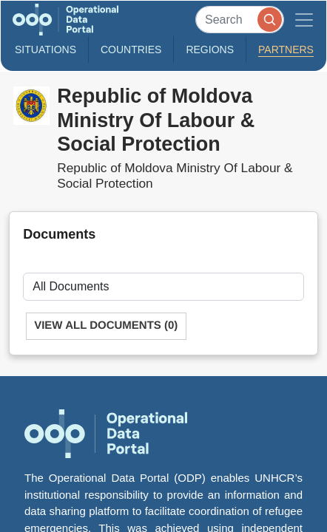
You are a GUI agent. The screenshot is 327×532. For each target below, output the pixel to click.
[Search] (239, 19)
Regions (210, 49)
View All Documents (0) (106, 325)
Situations (45, 49)
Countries (131, 49)
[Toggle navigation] (304, 19)
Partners (286, 49)
